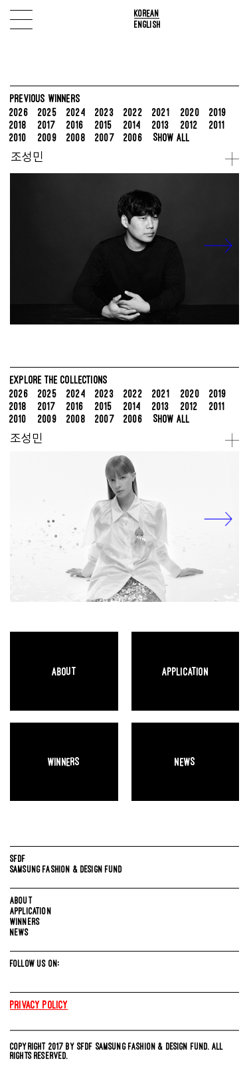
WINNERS (25, 921)
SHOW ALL (171, 137)
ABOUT (21, 900)
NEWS (19, 932)
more (232, 159)
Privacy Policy (39, 1005)
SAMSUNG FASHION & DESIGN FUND (66, 869)
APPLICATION (31, 910)
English (147, 24)
